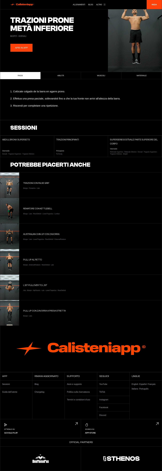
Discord (102, 415)
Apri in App (22, 47)
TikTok (102, 392)
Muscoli (101, 75)
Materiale (141, 75)
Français (151, 384)
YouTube (103, 384)
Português (143, 389)
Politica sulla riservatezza (78, 392)
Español (143, 384)
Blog (90, 5)
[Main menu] (101, 4)
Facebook (103, 407)
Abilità (61, 75)
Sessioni (6, 384)
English (135, 384)
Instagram (103, 400)
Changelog (39, 392)
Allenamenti (79, 5)
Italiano (135, 389)
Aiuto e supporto (74, 384)
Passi (20, 75)
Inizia (154, 5)
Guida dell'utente (9, 392)
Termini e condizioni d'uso (78, 400)
